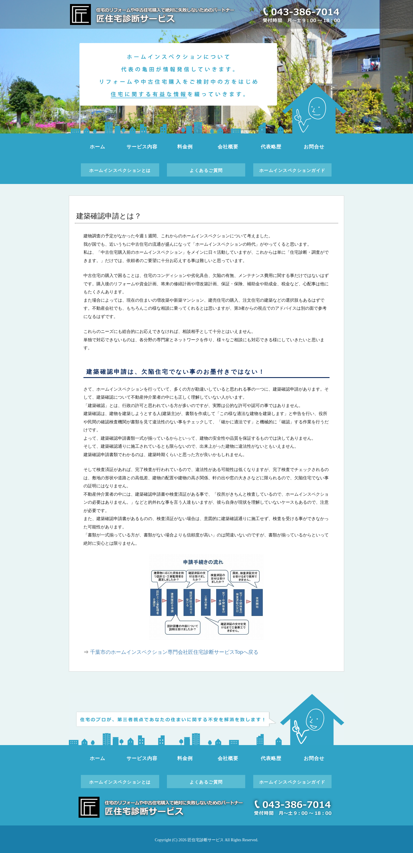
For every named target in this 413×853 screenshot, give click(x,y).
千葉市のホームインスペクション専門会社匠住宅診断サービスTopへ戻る (174, 652)
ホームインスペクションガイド (292, 170)
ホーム (97, 147)
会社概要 (228, 147)
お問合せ (314, 147)
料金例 (185, 147)
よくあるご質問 (206, 170)
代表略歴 (271, 147)
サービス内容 (141, 147)
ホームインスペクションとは (120, 170)
